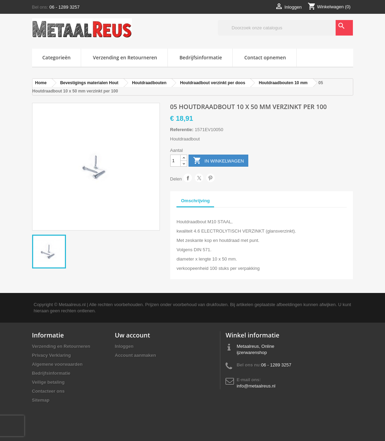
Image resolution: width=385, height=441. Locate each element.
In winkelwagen (218, 161)
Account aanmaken (135, 355)
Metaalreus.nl (72, 304)
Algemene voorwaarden (57, 364)
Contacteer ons (48, 391)
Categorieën (56, 57)
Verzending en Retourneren (125, 57)
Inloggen (124, 346)
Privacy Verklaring (51, 355)
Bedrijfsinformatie (201, 57)
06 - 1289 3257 (64, 7)
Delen (187, 178)
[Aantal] (175, 161)
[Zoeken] (285, 28)
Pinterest (210, 178)
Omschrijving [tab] (195, 200)
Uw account (132, 335)
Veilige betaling (48, 382)
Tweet (199, 178)
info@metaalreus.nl (256, 386)
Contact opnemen (265, 57)
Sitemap (41, 400)
